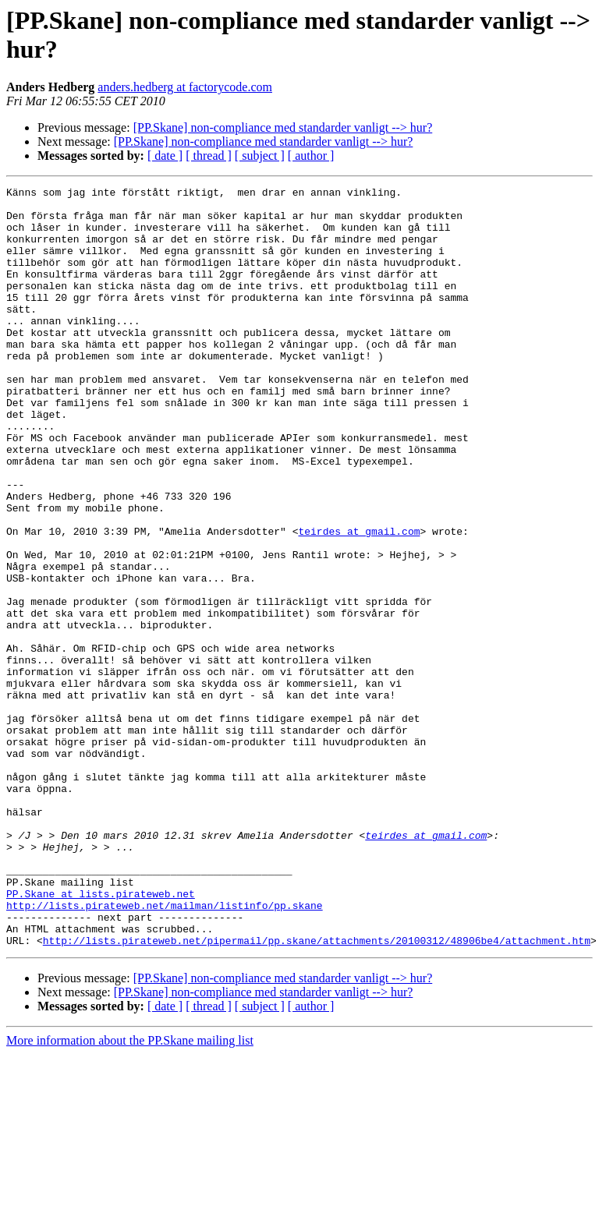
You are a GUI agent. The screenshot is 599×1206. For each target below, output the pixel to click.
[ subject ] (260, 155)
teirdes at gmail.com (359, 601)
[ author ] (311, 155)
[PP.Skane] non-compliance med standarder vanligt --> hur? (283, 127)
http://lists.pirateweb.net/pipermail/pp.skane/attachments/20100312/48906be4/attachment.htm (316, 1092)
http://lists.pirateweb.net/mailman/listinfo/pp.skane (164, 1050)
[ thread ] (209, 155)
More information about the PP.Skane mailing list (129, 1192)
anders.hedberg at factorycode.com (184, 87)
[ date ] (165, 155)
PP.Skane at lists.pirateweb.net (100, 1036)
